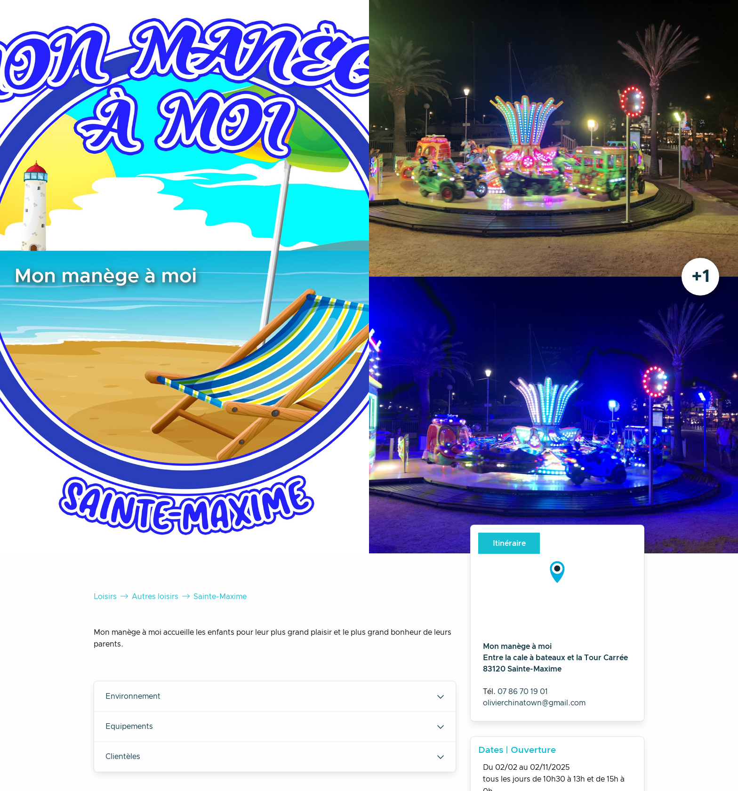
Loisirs (105, 596)
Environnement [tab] (274, 696)
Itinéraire (509, 543)
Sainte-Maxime (220, 596)
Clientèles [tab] (274, 756)
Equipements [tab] (274, 726)
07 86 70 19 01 (522, 691)
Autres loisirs (155, 596)
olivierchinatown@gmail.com (534, 703)
